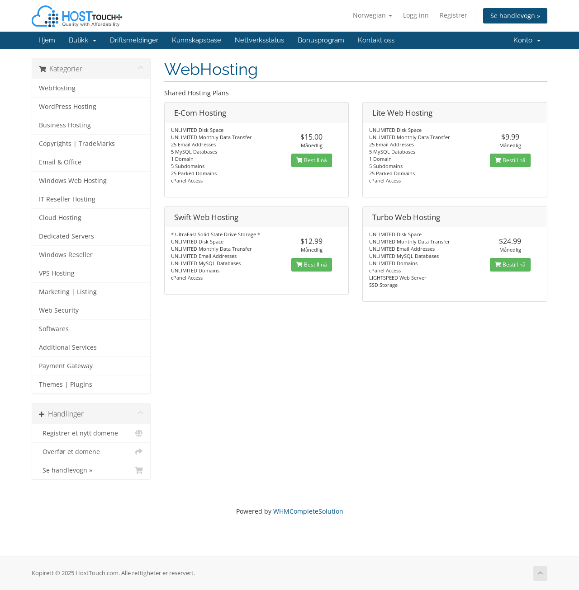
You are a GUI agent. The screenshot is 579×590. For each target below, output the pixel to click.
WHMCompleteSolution (308, 511)
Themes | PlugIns (65, 384)
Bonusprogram (321, 40)
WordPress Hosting (67, 107)
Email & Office (60, 162)
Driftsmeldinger (134, 40)
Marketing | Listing (68, 292)
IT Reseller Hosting (67, 199)
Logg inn (416, 15)
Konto (527, 40)
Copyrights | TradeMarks (77, 144)
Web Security (59, 310)
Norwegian (372, 15)
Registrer (453, 15)
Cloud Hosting (60, 218)
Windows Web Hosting (73, 181)
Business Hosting (65, 125)
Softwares (54, 329)
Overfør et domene (91, 451)
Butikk (82, 40)
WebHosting (57, 88)
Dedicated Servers (66, 236)
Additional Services (68, 347)
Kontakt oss (376, 40)
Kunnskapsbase (196, 40)
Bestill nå (311, 160)
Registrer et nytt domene (91, 433)
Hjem (46, 40)
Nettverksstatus (259, 40)
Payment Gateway (66, 366)
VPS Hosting (57, 273)
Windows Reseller (66, 255)
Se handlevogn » (515, 15)
